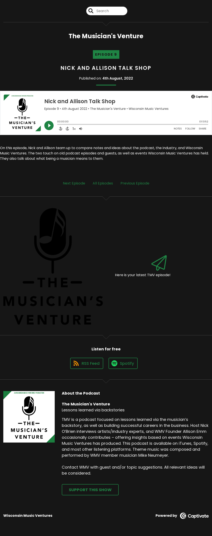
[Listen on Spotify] (123, 363)
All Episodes (103, 183)
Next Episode (74, 183)
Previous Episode (134, 183)
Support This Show (90, 489)
